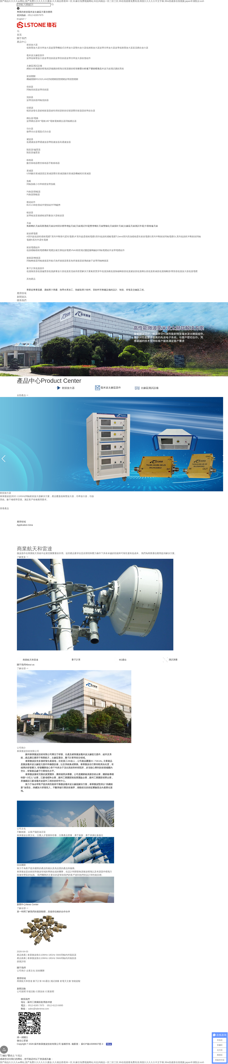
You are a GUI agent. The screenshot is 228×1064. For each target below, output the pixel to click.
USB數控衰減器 (34, 173)
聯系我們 (21, 300)
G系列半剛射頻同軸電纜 (161, 236)
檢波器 (30, 212)
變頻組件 (48, 205)
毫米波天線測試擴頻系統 (112, 68)
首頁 (19, 34)
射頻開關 (31, 76)
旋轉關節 (57, 226)
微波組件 (31, 202)
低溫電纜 (193, 271)
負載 (29, 181)
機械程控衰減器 (83, 173)
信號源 (30, 107)
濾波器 (30, 139)
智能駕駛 (76, 981)
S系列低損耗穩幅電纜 (105, 236)
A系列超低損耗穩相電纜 (38, 236)
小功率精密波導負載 (45, 184)
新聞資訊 (21, 296)
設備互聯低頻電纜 (62, 250)
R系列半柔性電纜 (39, 240)
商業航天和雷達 (25, 981)
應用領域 (21, 293)
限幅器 (36, 194)
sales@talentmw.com (38, 1008)
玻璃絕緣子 (87, 260)
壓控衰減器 (58, 173)
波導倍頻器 (60, 58)
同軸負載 (31, 184)
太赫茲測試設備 (34, 65)
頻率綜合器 (89, 110)
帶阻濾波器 (54, 142)
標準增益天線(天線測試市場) (76, 226)
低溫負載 (106, 271)
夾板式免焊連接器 (57, 260)
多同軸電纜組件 (103, 250)
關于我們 (21, 38)
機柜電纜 (48, 250)
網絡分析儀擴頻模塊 (36, 68)
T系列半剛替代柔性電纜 (62, 236)
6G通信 (46, 981)
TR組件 (57, 205)
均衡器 (30, 194)
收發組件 (86, 58)
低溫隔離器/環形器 (168, 271)
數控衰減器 (69, 173)
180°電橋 (49, 121)
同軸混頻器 (43, 100)
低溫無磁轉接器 (118, 271)
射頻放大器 (32, 44)
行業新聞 (49, 991)
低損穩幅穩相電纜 (35, 250)
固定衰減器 (47, 173)
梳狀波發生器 (33, 110)
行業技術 (40, 991)
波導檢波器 (32, 215)
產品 (11, 1055)
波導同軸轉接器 (100, 260)
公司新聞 (21, 991)
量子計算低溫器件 (35, 268)
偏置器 (36, 152)
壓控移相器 (43, 163)
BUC (29, 205)
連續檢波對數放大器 (48, 215)
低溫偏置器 (43, 271)
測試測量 (55, 981)
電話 (18, 1055)
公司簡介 (21, 970)
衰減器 (30, 170)
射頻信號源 (67, 110)
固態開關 (60, 79)
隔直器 (30, 152)
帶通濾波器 (43, 142)
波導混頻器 (49, 58)
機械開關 (31, 79)
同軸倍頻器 (32, 89)
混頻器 (30, 97)
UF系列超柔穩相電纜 (84, 236)
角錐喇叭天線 (33, 226)
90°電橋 (41, 121)
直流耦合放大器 (140, 47)
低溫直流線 (69, 271)
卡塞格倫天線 (151, 226)
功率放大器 (45, 47)
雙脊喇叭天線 (96, 226)
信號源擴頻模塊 (69, 68)
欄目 (3, 1055)
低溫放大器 (183, 271)
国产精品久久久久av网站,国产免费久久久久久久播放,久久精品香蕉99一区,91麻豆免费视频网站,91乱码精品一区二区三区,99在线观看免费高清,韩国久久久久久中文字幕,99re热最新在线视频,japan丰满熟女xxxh (102, 1062)
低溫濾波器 (131, 271)
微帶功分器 (32, 131)
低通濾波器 (32, 142)
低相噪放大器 (93, 47)
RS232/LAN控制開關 (45, 79)
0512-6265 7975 (36, 1005)
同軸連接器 (43, 260)
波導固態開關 (71, 79)
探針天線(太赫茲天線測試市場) (129, 226)
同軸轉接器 (32, 260)
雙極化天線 (108, 226)
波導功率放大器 (107, 47)
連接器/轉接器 (33, 258)
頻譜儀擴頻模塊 (54, 68)
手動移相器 (54, 163)
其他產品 (31, 279)
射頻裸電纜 (32, 233)
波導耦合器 (32, 121)
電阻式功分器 (44, 131)
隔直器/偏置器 (33, 149)
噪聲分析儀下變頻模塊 (88, 68)
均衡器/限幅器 (33, 191)
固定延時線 (90, 250)
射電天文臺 (66, 981)
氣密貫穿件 (96, 271)
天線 (29, 223)
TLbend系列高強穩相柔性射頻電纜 (133, 236)
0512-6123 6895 (55, 1005)
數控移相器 (32, 163)
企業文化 (30, 970)
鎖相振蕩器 (45, 110)
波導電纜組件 (118, 250)
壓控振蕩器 (78, 110)
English (22, 19)
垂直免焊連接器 (74, 260)
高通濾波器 (65, 142)
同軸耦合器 (70, 121)
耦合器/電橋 (32, 118)
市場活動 (31, 991)
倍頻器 (30, 86)
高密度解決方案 (83, 271)
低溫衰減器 (153, 271)
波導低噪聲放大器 (124, 47)
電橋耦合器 (59, 121)
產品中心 (21, 41)
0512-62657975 (35, 15)
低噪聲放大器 (33, 47)
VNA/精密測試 (78, 250)
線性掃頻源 (56, 110)
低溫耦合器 (142, 271)
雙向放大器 (80, 47)
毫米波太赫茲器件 (35, 55)
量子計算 (37, 981)
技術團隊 (40, 970)
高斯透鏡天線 (46, 226)
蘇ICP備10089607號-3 (92, 1044)
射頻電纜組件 (33, 247)
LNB (33, 205)
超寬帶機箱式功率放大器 (63, 47)
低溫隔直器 (32, 271)
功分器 (30, 128)
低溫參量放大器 (56, 271)
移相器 (30, 160)
